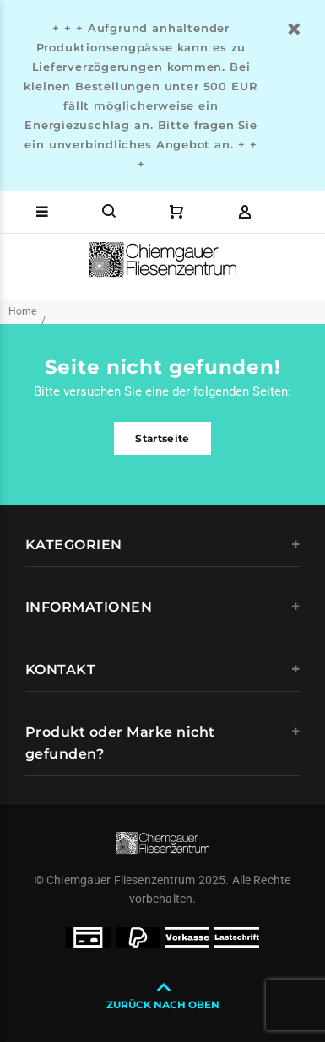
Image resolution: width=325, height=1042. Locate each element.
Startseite (162, 438)
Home (22, 311)
